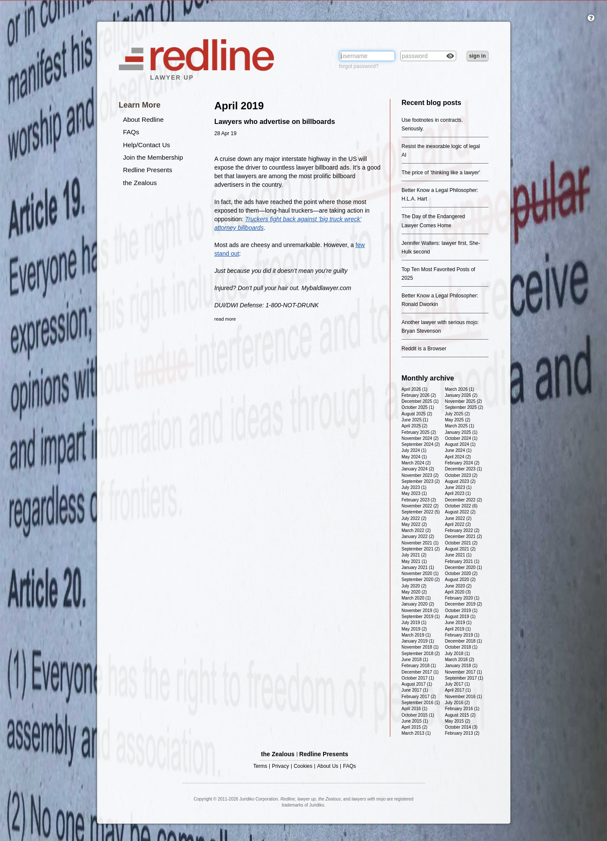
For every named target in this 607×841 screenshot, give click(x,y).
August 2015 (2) (460, 715)
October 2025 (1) (418, 407)
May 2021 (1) (414, 561)
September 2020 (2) (421, 579)
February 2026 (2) (419, 395)
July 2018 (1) (457, 653)
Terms (260, 766)
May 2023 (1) (414, 493)
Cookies (303, 766)
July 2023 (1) (414, 487)
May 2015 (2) (457, 721)
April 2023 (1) (458, 493)
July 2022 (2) (414, 518)
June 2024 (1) (458, 450)
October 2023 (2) (461, 475)
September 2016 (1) (421, 702)
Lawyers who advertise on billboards (275, 121)
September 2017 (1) (464, 678)
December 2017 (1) (420, 672)
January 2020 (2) (418, 604)
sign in (477, 56)
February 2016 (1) (462, 708)
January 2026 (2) (461, 395)
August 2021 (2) (460, 549)
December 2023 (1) (463, 469)
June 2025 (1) (415, 419)
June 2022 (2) (458, 518)
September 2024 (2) (421, 444)
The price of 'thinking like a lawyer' (441, 173)
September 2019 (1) (421, 616)
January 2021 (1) (418, 567)
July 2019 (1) (414, 622)
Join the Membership (153, 157)
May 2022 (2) (414, 524)
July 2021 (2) (414, 555)
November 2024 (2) (420, 438)
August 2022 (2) (460, 512)
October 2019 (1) (461, 610)
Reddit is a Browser (424, 349)
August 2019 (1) (460, 616)
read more (225, 319)
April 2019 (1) (458, 629)
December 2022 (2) (463, 500)
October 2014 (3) (461, 727)
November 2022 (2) (420, 506)
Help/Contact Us (146, 144)
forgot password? (359, 66)
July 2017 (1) (457, 684)
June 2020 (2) (458, 586)
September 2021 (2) (421, 549)
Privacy (280, 766)
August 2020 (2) (460, 579)
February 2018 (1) (419, 665)
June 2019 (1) (458, 622)
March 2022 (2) (416, 530)
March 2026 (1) (459, 389)
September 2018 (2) (421, 653)
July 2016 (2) (457, 702)
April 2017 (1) (458, 690)
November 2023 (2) (420, 475)
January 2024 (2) (418, 469)
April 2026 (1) (414, 389)
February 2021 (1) (462, 561)
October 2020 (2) (461, 573)
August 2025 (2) (417, 413)
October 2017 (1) (418, 678)
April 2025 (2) (414, 426)
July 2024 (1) (414, 450)
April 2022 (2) (458, 524)
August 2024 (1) (460, 444)
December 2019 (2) (463, 604)
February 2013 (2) (462, 733)
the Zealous (140, 182)
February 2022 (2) (462, 530)
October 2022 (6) (461, 506)
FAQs (131, 132)
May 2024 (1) (414, 457)
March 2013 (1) (416, 733)
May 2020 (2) (414, 592)
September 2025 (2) (464, 407)
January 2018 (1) (461, 665)
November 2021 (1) (420, 543)
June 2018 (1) (415, 659)
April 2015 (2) (414, 727)
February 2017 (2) (419, 696)
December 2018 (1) (463, 641)
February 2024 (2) (462, 463)
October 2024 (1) (461, 438)
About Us (327, 766)
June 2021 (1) (458, 555)
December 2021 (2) (463, 536)
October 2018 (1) (461, 647)
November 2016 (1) (463, 696)
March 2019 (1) (416, 635)
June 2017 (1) (415, 690)
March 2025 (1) (459, 426)
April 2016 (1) (414, 708)
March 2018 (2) (459, 659)
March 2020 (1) (416, 598)
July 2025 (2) (457, 413)
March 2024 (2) (416, 463)
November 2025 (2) (463, 401)
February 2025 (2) (419, 432)
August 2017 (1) (417, 684)
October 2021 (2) (461, 543)
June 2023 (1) (458, 487)
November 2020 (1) (420, 573)
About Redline (143, 119)
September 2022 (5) (421, 512)
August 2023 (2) (460, 481)
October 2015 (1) (418, 715)
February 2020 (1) (462, 598)
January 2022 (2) (418, 536)
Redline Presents (147, 169)
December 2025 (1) (420, 401)
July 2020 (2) (414, 586)
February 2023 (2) (419, 500)
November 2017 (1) (463, 672)
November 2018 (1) (420, 647)
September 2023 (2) (421, 481)
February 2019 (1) (462, 635)
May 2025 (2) (457, 419)
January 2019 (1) (418, 641)
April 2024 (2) (458, 457)
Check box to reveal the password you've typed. (450, 56)
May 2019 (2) (414, 629)
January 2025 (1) (461, 432)
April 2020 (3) (458, 592)
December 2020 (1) (463, 567)
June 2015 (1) (415, 721)
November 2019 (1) (420, 610)
